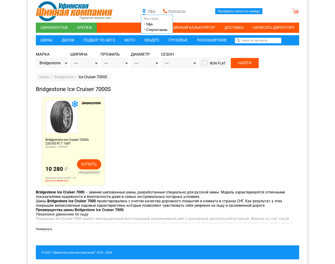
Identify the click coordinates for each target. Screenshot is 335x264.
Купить (89, 164)
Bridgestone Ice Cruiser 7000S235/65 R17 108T (67, 141)
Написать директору (274, 27)
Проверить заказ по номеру (239, 11)
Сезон (167, 54)
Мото (129, 40)
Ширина (78, 54)
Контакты (177, 11)
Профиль (110, 54)
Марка (43, 54)
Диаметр (140, 54)
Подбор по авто (99, 40)
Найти (244, 63)
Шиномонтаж (54, 27)
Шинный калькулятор (193, 27)
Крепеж (84, 27)
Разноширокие (212, 40)
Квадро (151, 40)
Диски (68, 40)
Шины (46, 40)
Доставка (234, 27)
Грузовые (178, 40)
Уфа (149, 11)
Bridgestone (64, 77)
